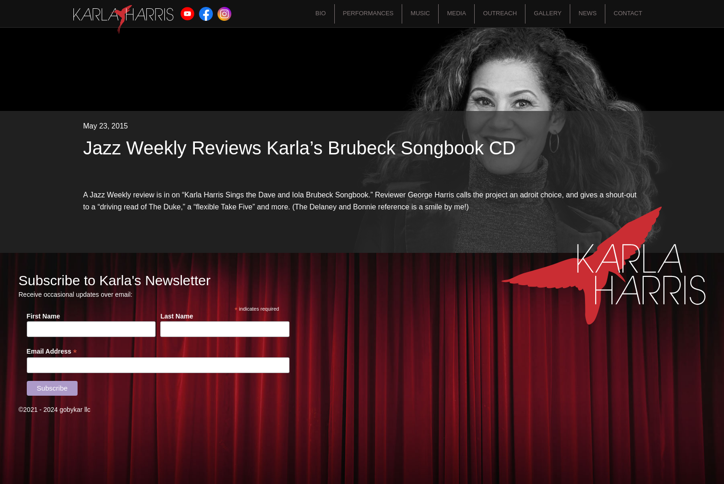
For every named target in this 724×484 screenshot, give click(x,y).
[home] (123, 19)
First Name (43, 316)
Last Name (176, 316)
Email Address (52, 351)
